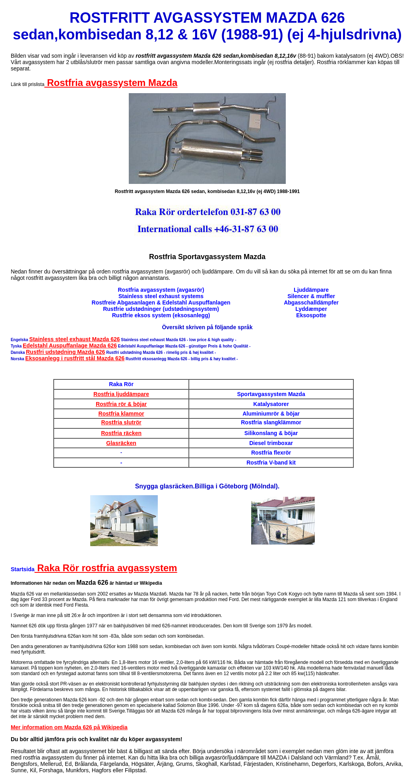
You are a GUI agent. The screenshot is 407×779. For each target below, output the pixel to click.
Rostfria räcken (121, 433)
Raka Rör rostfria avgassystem (106, 567)
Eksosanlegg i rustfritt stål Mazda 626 (75, 358)
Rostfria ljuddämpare (121, 394)
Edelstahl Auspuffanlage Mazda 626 (70, 345)
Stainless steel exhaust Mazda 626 (74, 339)
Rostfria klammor (121, 413)
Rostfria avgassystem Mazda (111, 82)
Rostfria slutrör (121, 422)
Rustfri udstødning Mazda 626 (65, 352)
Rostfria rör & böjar (121, 404)
